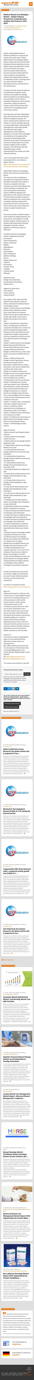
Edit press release (11, 707)
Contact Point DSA (6, 1374)
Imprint (6, 1373)
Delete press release (12, 703)
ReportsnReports (7, 1091)
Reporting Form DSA (17, 1374)
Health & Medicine (14, 1089)
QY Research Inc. (18, 29)
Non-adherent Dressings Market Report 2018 (15, 1271)
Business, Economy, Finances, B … (18, 1207)
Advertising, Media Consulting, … (18, 744)
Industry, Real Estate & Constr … (18, 1147)
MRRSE (5, 1149)
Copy (27, 674)
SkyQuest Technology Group (10, 1054)
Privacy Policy (12, 1373)
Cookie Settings (27, 1374)
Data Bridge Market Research (11, 994)
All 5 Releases (7, 960)
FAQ (2, 1373)
